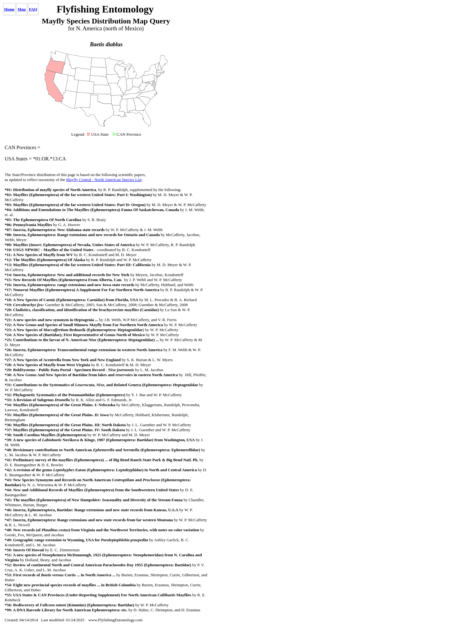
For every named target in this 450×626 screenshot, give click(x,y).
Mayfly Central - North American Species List (104, 179)
